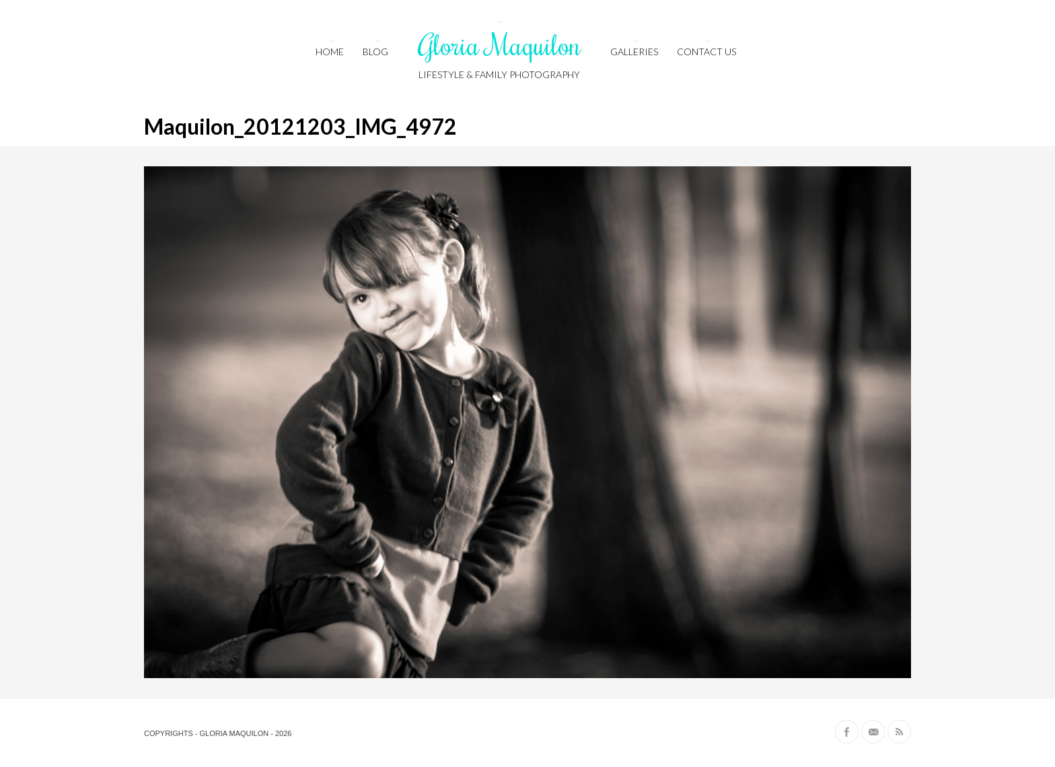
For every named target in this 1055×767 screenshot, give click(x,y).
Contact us (706, 51)
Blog (375, 51)
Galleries (634, 51)
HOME (330, 51)
